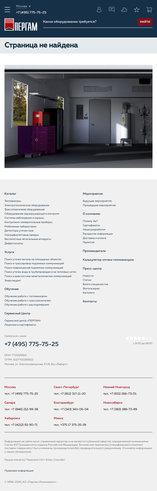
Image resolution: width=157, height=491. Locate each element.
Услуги (9, 252)
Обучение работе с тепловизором (25, 296)
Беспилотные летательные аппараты (27, 239)
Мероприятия (93, 193)
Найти (145, 22)
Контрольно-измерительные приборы (28, 222)
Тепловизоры (12, 201)
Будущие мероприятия (97, 201)
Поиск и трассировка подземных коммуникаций (34, 263)
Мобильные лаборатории (20, 226)
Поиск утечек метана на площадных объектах (32, 259)
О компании (91, 213)
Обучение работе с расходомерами (26, 304)
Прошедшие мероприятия (99, 205)
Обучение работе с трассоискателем (27, 300)
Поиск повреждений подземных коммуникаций (33, 268)
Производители (94, 251)
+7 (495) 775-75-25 (31, 12)
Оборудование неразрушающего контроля (31, 213)
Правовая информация (19, 470)
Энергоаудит (12, 280)
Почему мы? (90, 221)
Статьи (87, 280)
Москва (21, 6)
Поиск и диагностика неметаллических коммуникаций (37, 276)
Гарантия (88, 242)
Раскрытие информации (98, 234)
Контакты (90, 301)
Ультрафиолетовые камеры (21, 235)
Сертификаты (91, 225)
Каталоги (88, 292)
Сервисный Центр (17, 313)
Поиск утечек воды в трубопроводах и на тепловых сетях (40, 272)
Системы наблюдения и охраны (24, 218)
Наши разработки (94, 229)
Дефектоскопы (13, 243)
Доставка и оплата (94, 238)
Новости (88, 276)
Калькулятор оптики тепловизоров (108, 259)
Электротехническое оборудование (26, 205)
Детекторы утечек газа (19, 230)
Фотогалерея (91, 288)
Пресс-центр (92, 268)
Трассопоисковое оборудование (24, 209)
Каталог (10, 193)
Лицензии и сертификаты (20, 325)
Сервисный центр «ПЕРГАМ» (22, 320)
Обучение (11, 289)
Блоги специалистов (95, 284)
